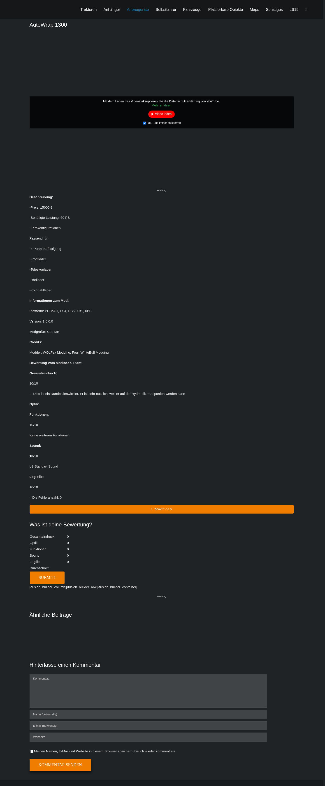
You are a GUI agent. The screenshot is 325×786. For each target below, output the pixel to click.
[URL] (148, 737)
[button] (306, 9)
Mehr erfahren (162, 105)
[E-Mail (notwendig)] (148, 725)
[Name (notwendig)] (148, 714)
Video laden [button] (163, 114)
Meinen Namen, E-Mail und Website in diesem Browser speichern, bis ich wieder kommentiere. (105, 751)
